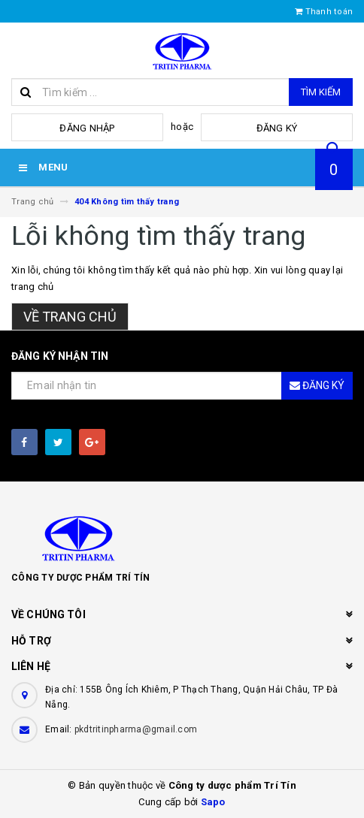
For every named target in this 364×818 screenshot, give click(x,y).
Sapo (213, 801)
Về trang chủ (70, 316)
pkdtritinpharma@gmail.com (135, 729)
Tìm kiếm (321, 92)
